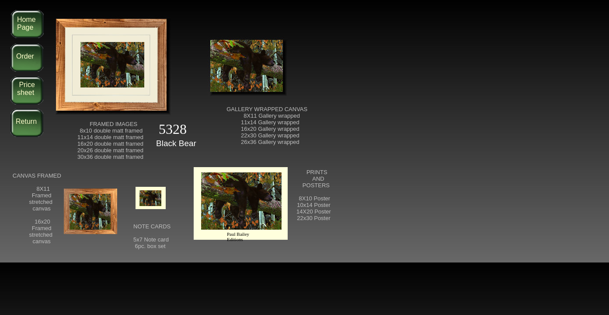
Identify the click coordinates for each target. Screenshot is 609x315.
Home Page (26, 23)
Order (25, 56)
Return (26, 121)
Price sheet (26, 88)
